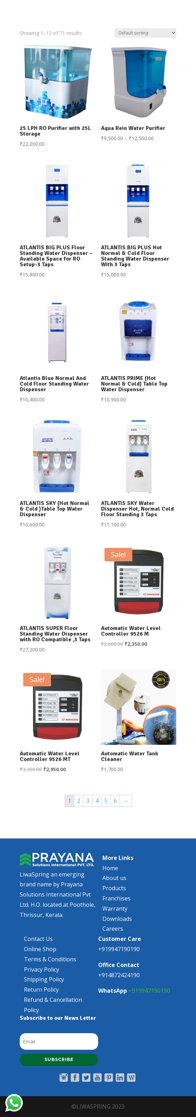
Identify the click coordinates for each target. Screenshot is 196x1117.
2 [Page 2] (78, 801)
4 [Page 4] (97, 801)
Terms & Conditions (50, 963)
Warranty (114, 913)
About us (114, 882)
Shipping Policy (44, 984)
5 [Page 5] (106, 801)
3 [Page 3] (87, 801)
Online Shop (40, 953)
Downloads (117, 923)
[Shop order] (145, 33)
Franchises (116, 903)
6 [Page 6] (115, 801)
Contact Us (38, 943)
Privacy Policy (41, 974)
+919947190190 (149, 995)
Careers (112, 933)
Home (110, 872)
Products (114, 893)
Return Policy (41, 994)
